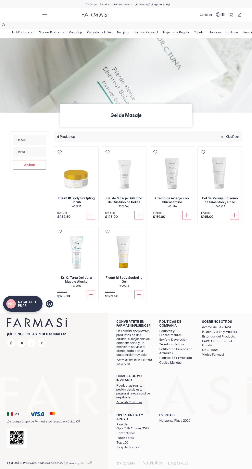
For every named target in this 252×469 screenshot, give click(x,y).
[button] (29, 157)
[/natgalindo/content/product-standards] (218, 329)
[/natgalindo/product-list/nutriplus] (126, 25)
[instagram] (21, 335)
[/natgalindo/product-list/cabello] (205, 25)
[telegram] (42, 335)
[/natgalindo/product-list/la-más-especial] (23, 25)
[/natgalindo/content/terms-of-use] (171, 336)
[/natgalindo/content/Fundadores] (125, 430)
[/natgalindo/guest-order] (129, 394)
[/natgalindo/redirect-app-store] (17, 430)
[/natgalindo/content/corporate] (220, 335)
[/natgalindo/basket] (231, 14)
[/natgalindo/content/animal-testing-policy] (177, 343)
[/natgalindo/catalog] (91, 4)
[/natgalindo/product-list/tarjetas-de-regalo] (181, 25)
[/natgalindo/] (23, 14)
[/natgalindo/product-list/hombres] (222, 25)
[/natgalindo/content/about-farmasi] (216, 319)
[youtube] (31, 335)
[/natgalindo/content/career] (213, 347)
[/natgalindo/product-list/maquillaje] (77, 25)
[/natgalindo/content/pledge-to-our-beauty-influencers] (210, 342)
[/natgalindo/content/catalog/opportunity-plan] (134, 418)
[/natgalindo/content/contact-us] (125, 425)
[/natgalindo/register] (104, 4)
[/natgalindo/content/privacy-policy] (175, 350)
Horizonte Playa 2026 (174, 413)
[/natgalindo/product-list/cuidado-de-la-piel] (102, 25)
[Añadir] (91, 207)
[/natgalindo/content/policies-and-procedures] (177, 325)
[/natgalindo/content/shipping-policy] (173, 332)
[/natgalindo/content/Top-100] (122, 435)
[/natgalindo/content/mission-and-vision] (219, 324)
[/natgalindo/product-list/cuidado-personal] (150, 25)
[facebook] (11, 335)
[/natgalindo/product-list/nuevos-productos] (52, 25)
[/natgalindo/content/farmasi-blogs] (128, 439)
